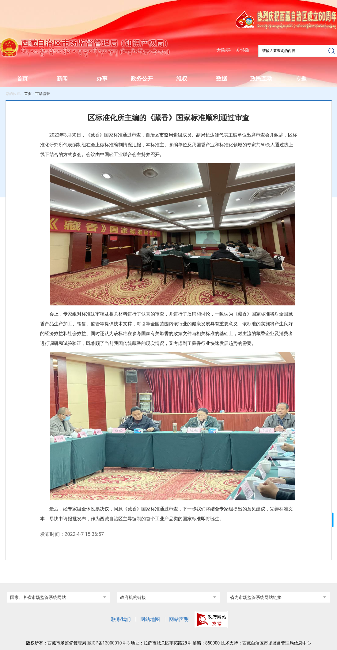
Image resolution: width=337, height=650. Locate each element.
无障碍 (223, 50)
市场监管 (42, 94)
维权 (181, 78)
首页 (22, 78)
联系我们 (121, 619)
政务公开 (142, 78)
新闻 (62, 78)
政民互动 (261, 78)
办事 (102, 78)
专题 (301, 78)
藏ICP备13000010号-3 (108, 643)
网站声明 (179, 619)
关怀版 (242, 50)
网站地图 (150, 619)
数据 (221, 78)
